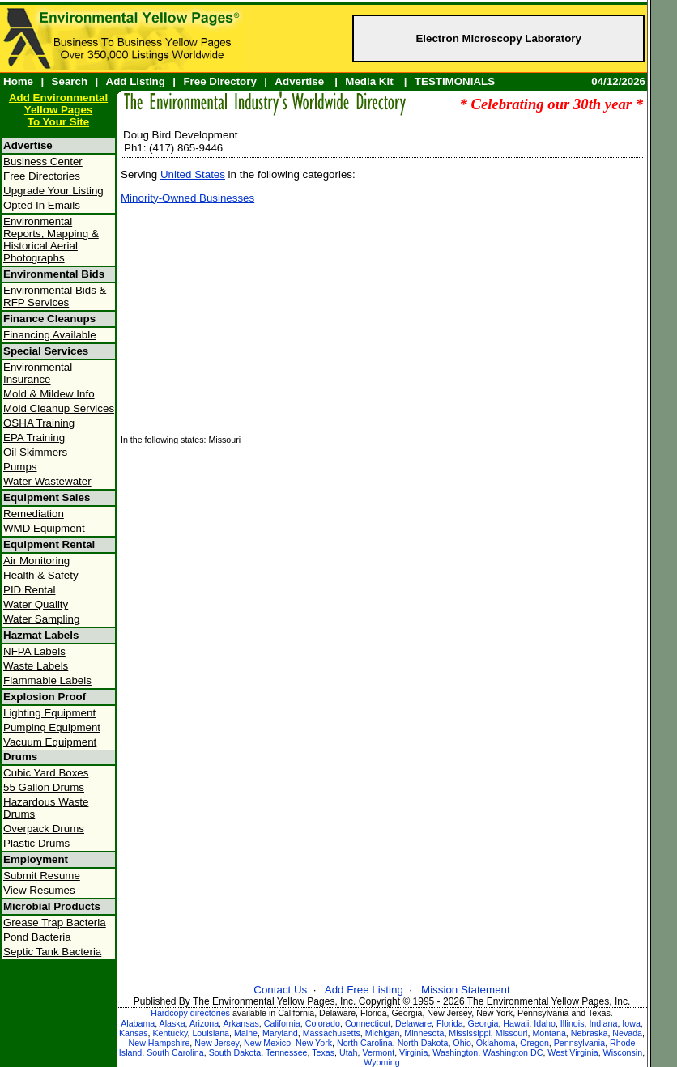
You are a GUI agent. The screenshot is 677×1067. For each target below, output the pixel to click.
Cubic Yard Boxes (45, 773)
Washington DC (513, 1052)
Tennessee (287, 1052)
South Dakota (235, 1052)
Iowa (631, 1023)
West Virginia (572, 1052)
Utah (348, 1052)
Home (18, 81)
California (282, 1023)
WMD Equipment (44, 528)
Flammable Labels (47, 680)
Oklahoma (496, 1043)
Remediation (33, 514)
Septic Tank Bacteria (52, 952)
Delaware (413, 1023)
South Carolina (175, 1052)
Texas (323, 1052)
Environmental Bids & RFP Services (54, 296)
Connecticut (367, 1023)
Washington (455, 1052)
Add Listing (135, 81)
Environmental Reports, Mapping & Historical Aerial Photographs (51, 239)
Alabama (138, 1023)
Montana (548, 1033)
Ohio (462, 1043)
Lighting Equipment (49, 713)
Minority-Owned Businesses (187, 198)
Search (69, 81)
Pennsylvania (579, 1043)
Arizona (204, 1023)
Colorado (322, 1023)
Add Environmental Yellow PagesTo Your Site (58, 109)
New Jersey (216, 1043)
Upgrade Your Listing (53, 191)
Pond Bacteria (37, 937)
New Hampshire (159, 1043)
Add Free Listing (364, 990)
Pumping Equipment (51, 727)
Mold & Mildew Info (49, 394)
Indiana (603, 1023)
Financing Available (49, 335)
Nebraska (589, 1033)
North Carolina (365, 1043)
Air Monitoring (36, 561)
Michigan (382, 1033)
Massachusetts (331, 1033)
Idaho (545, 1023)
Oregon (534, 1043)
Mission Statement (465, 990)
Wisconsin (623, 1052)
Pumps (19, 467)
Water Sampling (41, 619)
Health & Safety (41, 575)
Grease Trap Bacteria (54, 922)
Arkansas (240, 1023)
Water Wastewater (47, 481)
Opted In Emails (41, 205)
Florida (449, 1023)
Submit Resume (41, 875)
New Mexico (267, 1043)
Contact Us (280, 990)
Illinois (572, 1023)
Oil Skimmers (35, 452)
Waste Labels (35, 666)
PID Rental (29, 590)
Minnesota (424, 1033)
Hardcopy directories (190, 1013)
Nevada (627, 1033)
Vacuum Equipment (49, 742)
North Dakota (423, 1043)
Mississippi (470, 1033)
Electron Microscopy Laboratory (498, 38)
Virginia (413, 1052)
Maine (246, 1033)
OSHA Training (39, 423)
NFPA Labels (34, 651)
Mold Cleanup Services (58, 408)
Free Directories (41, 176)
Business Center (43, 161)
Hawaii (516, 1023)
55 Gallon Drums (43, 787)
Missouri (512, 1033)
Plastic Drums (36, 843)
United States (192, 174)
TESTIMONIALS (455, 81)
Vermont (378, 1052)
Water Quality (35, 604)
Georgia (483, 1023)
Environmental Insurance (37, 373)
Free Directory (219, 81)
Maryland (280, 1033)
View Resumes (39, 890)
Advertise (299, 81)
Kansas (133, 1033)
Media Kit (369, 81)
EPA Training (34, 437)
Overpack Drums (43, 829)
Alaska (172, 1023)
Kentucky (169, 1033)
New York (314, 1043)
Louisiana (210, 1033)
